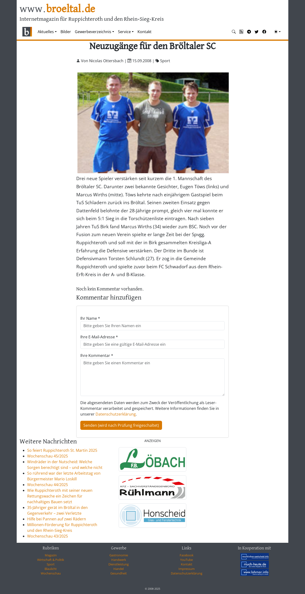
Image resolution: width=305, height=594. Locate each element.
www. (57, 9)
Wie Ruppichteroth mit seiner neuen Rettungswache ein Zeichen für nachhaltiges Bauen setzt (59, 496)
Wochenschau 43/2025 (47, 536)
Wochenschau (51, 573)
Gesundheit (118, 573)
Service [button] (124, 31)
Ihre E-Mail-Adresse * (99, 337)
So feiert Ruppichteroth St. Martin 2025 (62, 450)
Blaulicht (51, 569)
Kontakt (144, 31)
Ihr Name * (90, 318)
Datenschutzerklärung (116, 414)
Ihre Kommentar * (96, 355)
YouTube (186, 560)
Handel (118, 569)
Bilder (66, 31)
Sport (51, 564)
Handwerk (118, 560)
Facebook (186, 555)
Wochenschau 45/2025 (47, 456)
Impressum (186, 569)
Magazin (51, 555)
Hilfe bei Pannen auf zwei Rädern (56, 519)
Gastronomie (118, 555)
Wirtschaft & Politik (50, 560)
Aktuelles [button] (46, 31)
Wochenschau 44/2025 (47, 484)
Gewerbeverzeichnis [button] (93, 31)
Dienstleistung (118, 564)
